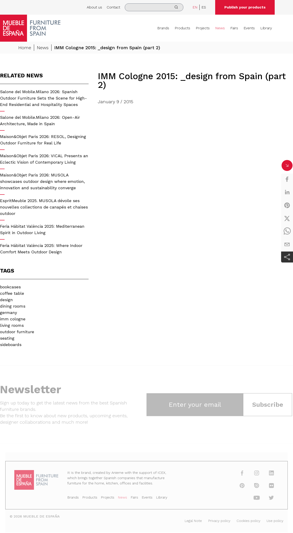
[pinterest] (287, 205)
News (220, 28)
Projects (203, 28)
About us (94, 7)
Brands (163, 28)
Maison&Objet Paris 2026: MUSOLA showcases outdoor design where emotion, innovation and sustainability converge (42, 181)
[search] (154, 7)
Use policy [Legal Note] (269, 520)
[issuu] (252, 486)
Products (182, 28)
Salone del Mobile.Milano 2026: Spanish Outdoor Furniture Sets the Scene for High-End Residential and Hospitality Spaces (43, 98)
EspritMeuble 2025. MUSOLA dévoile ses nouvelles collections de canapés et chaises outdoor (44, 207)
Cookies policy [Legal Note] (244, 520)
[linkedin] (287, 192)
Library (266, 28)
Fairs (234, 28)
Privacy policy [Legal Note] (216, 520)
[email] (287, 244)
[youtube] (252, 498)
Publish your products (245, 7)
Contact (113, 7)
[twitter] (287, 218)
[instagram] (252, 474)
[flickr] (266, 486)
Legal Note (191, 520)
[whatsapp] (287, 231)
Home (24, 47)
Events (249, 28)
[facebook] (287, 179)
